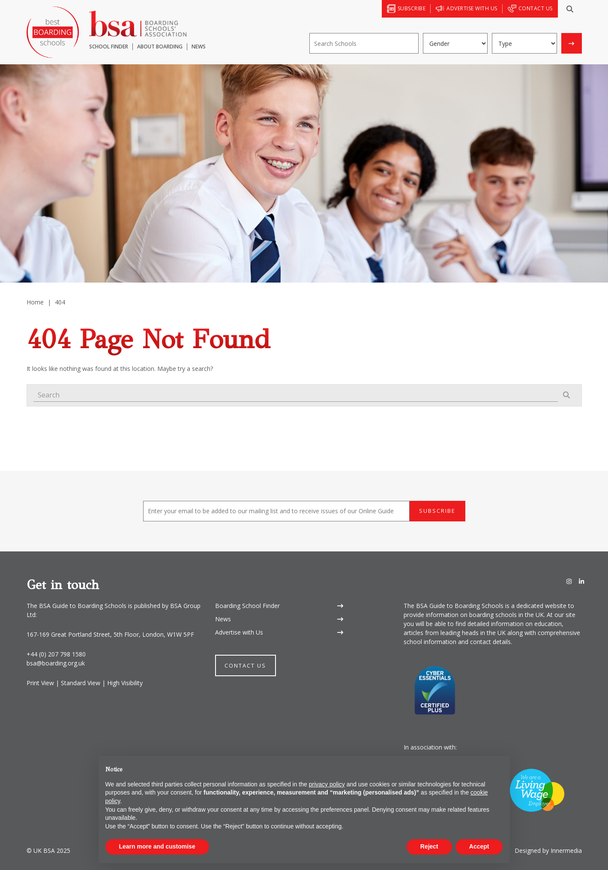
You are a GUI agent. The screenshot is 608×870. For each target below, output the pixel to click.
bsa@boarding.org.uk (56, 663)
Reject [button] (429, 846)
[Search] (570, 9)
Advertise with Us (239, 632)
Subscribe (437, 511)
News (223, 619)
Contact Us (245, 665)
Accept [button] (479, 846)
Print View (40, 683)
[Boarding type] (524, 43)
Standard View (80, 683)
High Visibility (125, 683)
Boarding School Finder (247, 606)
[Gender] (455, 43)
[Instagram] (569, 582)
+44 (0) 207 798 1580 (56, 654)
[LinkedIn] (581, 582)
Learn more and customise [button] (157, 846)
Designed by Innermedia (548, 850)
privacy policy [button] (327, 784)
